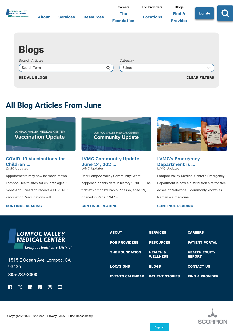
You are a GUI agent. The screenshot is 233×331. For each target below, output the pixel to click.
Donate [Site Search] (204, 13)
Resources (93, 17)
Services (66, 17)
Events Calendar (127, 276)
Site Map (38, 316)
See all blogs (33, 78)
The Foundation (123, 17)
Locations (152, 17)
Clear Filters (200, 78)
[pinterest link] (40, 287)
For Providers (152, 7)
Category (127, 60)
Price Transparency (80, 316)
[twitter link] (20, 287)
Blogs (179, 7)
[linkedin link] (30, 287)
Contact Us (199, 266)
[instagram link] (50, 287)
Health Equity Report (201, 254)
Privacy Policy (56, 316)
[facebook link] (10, 287)
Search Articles (31, 60)
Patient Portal (202, 242)
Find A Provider (179, 17)
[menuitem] (44, 18)
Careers (124, 7)
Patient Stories (164, 276)
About (44, 17)
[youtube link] (60, 287)
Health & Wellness (158, 254)
